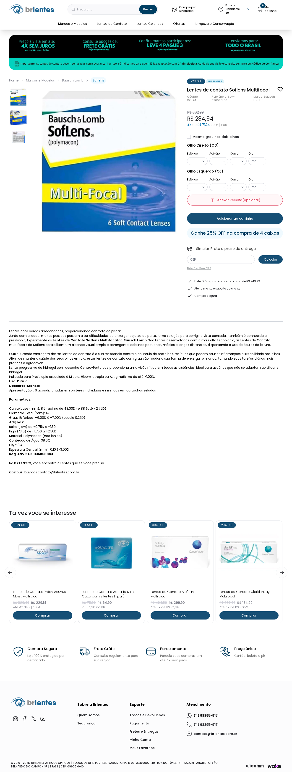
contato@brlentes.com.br (215, 733)
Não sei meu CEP (199, 268)
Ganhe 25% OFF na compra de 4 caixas (235, 233)
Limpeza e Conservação (215, 23)
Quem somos (88, 715)
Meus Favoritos (142, 748)
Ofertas (179, 23)
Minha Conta (140, 739)
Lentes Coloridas (150, 23)
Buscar (148, 9)
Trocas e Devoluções (147, 715)
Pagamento (139, 723)
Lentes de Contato (112, 23)
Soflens (98, 80)
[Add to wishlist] (280, 89)
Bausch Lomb (72, 80)
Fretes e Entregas (144, 731)
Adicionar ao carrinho (235, 218)
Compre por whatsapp (184, 9)
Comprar (42, 615)
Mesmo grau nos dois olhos (213, 137)
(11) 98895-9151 (202, 715)
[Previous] (10, 572)
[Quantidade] (257, 161)
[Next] (281, 572)
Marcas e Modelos (72, 23)
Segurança (86, 723)
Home (14, 80)
